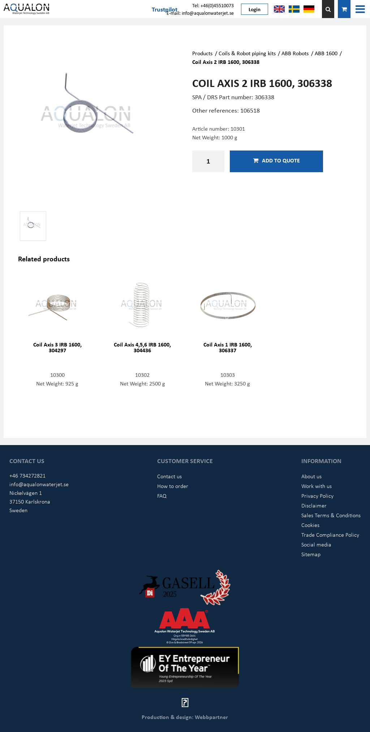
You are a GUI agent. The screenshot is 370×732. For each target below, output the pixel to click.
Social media (316, 544)
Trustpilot (164, 9)
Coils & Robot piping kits (247, 53)
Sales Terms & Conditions (331, 515)
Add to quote (276, 160)
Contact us (169, 476)
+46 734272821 (27, 475)
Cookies (310, 525)
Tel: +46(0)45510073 (213, 5)
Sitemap (310, 554)
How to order (172, 486)
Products (202, 53)
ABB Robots (295, 53)
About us (311, 476)
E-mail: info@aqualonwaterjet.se (200, 12)
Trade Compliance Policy (330, 535)
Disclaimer (314, 505)
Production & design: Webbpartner (185, 717)
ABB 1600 (326, 53)
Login (255, 9)
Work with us (316, 486)
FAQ (162, 496)
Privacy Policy (317, 496)
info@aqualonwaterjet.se (39, 484)
